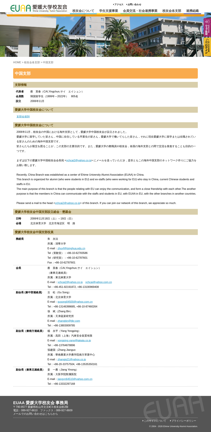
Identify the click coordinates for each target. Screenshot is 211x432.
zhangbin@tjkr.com (69, 320)
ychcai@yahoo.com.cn (98, 282)
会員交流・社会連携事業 (140, 11)
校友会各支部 (171, 11)
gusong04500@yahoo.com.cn (75, 301)
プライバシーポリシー (183, 420)
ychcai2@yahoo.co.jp (78, 160)
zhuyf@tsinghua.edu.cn (71, 248)
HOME (17, 62)
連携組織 (192, 11)
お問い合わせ (134, 4)
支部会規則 (23, 116)
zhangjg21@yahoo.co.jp (72, 359)
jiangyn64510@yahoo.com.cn (75, 379)
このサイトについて (155, 420)
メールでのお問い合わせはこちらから (35, 413)
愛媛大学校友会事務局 (39, 8)
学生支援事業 (108, 11)
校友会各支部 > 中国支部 (38, 62)
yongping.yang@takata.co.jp (74, 340)
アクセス (118, 4)
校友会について (83, 11)
